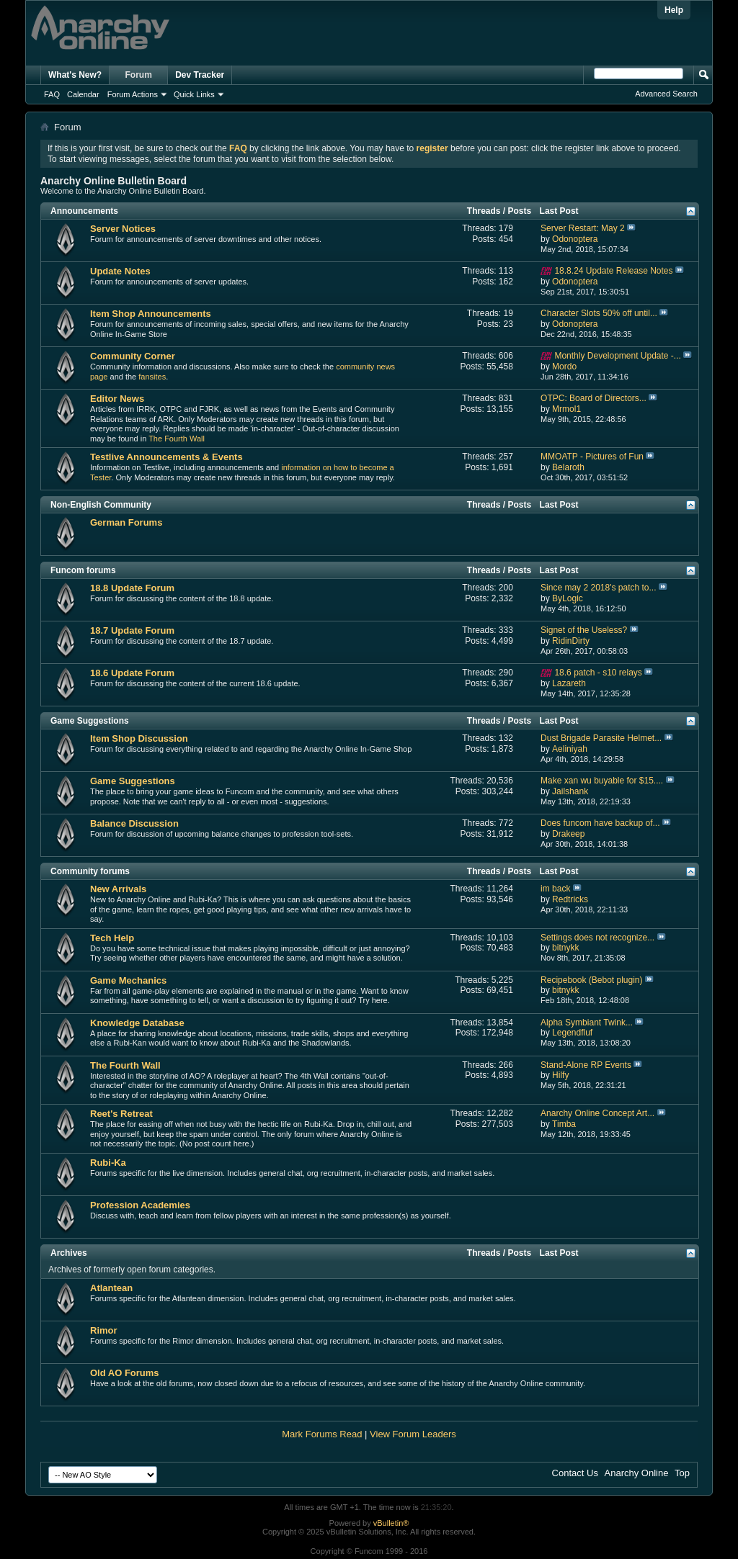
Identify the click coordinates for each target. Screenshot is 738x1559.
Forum (138, 75)
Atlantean (111, 1287)
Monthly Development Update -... (617, 356)
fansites (152, 376)
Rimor (103, 1330)
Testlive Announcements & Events (166, 456)
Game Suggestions (89, 721)
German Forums (126, 522)
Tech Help (112, 938)
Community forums (90, 871)
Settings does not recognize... (597, 938)
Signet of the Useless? (584, 630)
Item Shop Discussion (139, 738)
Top (682, 1473)
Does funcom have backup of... (600, 823)
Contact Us (575, 1473)
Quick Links (194, 94)
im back (555, 889)
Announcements (84, 211)
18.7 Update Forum (132, 630)
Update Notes (120, 271)
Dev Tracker (199, 75)
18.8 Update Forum (132, 588)
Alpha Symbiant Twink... (587, 1022)
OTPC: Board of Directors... (593, 398)
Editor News (117, 398)
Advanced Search (666, 93)
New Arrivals (118, 889)
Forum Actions (132, 94)
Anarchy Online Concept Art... (597, 1113)
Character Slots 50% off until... (599, 313)
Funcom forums (83, 570)
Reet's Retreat (121, 1113)
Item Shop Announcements (150, 313)
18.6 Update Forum (132, 673)
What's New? (75, 75)
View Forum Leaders (413, 1434)
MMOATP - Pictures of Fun (592, 456)
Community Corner (132, 356)
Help (673, 10)
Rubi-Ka (108, 1162)
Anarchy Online (637, 1473)
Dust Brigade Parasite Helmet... (601, 738)
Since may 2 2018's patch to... (598, 588)
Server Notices (123, 228)
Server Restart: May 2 (583, 228)
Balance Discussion (134, 823)
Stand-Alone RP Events (586, 1065)
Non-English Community (100, 505)
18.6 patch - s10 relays (597, 673)
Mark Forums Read (322, 1434)
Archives (68, 1253)
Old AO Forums (124, 1372)
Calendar (83, 94)
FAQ (52, 94)
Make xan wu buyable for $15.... (602, 781)
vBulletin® (391, 1523)
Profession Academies (140, 1205)
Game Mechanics (128, 980)
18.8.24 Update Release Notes (613, 271)
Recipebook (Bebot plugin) (591, 980)
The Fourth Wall (176, 438)
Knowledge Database (137, 1022)
